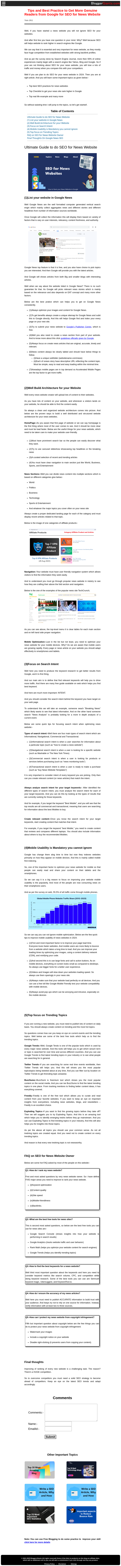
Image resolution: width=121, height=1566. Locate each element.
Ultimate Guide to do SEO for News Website (48, 117)
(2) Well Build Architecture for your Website (48, 123)
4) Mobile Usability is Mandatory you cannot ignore (52, 129)
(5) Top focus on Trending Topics (43, 132)
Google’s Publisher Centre (78, 327)
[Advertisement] (62, 1549)
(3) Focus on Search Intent (40, 126)
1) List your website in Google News (45, 120)
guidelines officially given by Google (77, 338)
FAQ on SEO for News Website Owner (45, 135)
